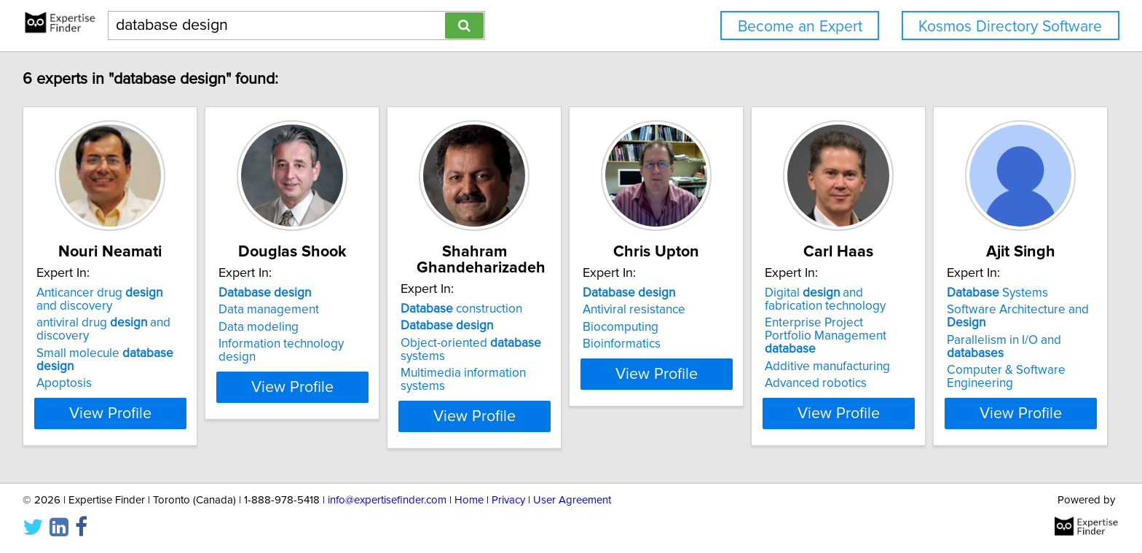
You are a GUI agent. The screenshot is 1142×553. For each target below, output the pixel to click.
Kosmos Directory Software (1010, 26)
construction (536, 308)
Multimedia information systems (562, 373)
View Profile (131, 416)
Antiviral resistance (745, 325)
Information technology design (339, 359)
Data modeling (297, 343)
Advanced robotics (964, 386)
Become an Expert (800, 26)
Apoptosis (66, 386)
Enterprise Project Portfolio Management (986, 345)
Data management (307, 325)
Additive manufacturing (975, 369)
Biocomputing (732, 343)
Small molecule (127, 369)
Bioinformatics (733, 359)
